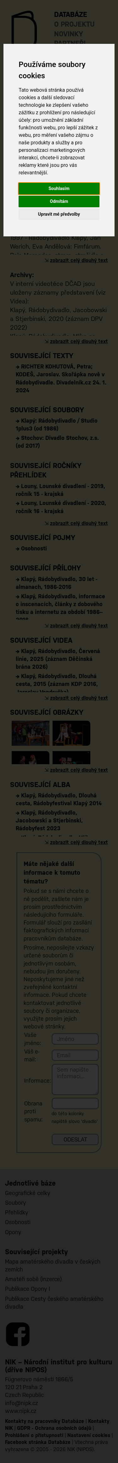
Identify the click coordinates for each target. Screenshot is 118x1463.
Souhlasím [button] (59, 188)
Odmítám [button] (59, 201)
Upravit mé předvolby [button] (59, 214)
